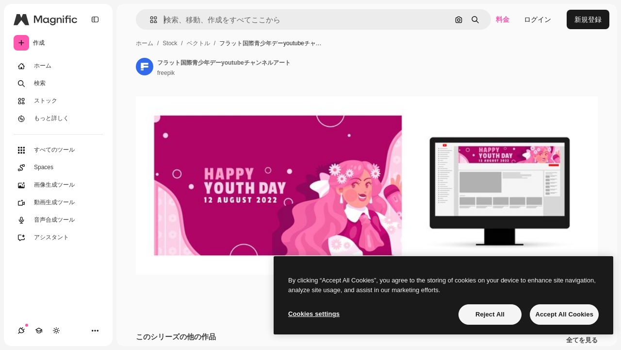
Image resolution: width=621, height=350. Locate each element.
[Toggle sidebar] (95, 19)
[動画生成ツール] (58, 202)
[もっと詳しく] (58, 118)
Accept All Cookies (564, 314)
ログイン (537, 19)
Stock (170, 43)
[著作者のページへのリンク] (144, 66)
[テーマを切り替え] (56, 330)
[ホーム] (58, 66)
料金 (502, 19)
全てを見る (582, 340)
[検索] (58, 83)
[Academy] (39, 330)
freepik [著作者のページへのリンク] (166, 73)
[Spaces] (58, 167)
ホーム (144, 43)
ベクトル (198, 43)
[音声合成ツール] (58, 220)
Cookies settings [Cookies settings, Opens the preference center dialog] (314, 313)
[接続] (21, 330)
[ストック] (58, 101)
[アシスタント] (58, 237)
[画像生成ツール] (58, 185)
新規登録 (588, 19)
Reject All (490, 314)
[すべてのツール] (58, 150)
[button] (149, 19)
